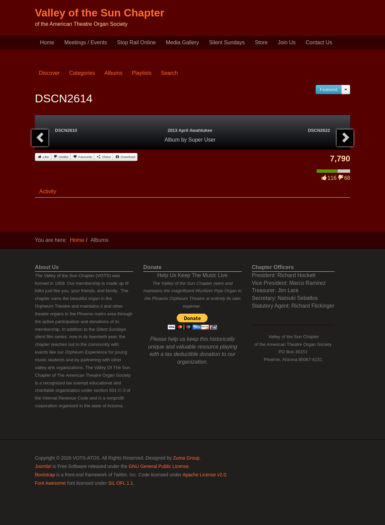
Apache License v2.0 (204, 474)
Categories (82, 73)
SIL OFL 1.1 (120, 483)
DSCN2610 (66, 130)
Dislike (60, 156)
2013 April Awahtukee (190, 130)
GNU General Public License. (159, 466)
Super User (202, 140)
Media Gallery (182, 42)
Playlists (142, 73)
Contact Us (319, 42)
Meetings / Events (85, 42)
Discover (49, 73)
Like (43, 156)
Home (47, 42)
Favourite (82, 156)
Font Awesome (50, 483)
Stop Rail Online (136, 42)
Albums (113, 73)
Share (103, 156)
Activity (47, 191)
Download (125, 156)
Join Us (286, 42)
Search (169, 73)
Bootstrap (45, 474)
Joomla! (43, 466)
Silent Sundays (227, 42)
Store (261, 42)
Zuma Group (186, 458)
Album (171, 140)
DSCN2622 (319, 130)
